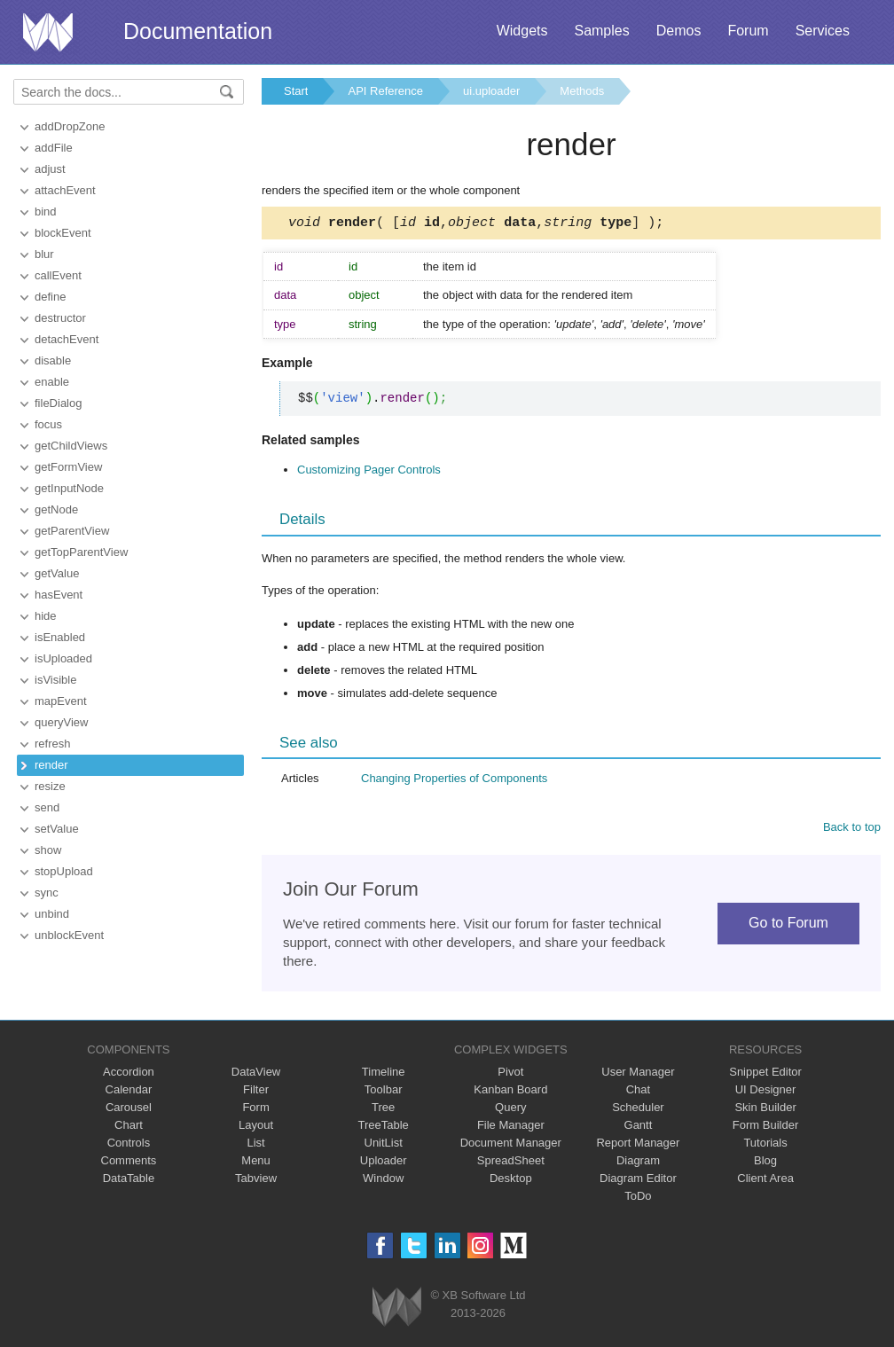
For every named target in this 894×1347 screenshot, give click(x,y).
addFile (54, 147)
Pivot (510, 1074)
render (51, 764)
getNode (56, 509)
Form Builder (765, 1127)
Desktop (511, 1180)
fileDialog (58, 403)
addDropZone (70, 126)
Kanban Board (510, 1092)
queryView (61, 722)
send (47, 807)
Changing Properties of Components (454, 780)
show (48, 850)
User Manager (637, 1074)
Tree (383, 1109)
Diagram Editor (638, 1180)
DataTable (129, 1180)
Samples (601, 30)
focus (48, 424)
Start (296, 91)
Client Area (765, 1180)
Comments (129, 1163)
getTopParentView (81, 552)
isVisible (55, 679)
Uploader (383, 1163)
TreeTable (383, 1127)
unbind (52, 913)
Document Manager (510, 1145)
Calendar (129, 1092)
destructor (60, 318)
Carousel (129, 1109)
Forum (747, 30)
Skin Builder (765, 1109)
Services (823, 30)
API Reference (385, 91)
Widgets (522, 30)
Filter (256, 1092)
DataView (255, 1074)
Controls (128, 1145)
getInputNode (69, 488)
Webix (396, 1309)
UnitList (384, 1145)
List (255, 1145)
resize (50, 786)
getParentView (72, 530)
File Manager (511, 1127)
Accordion (128, 1074)
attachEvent (65, 190)
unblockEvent (69, 935)
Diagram (638, 1163)
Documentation (197, 31)
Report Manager (637, 1145)
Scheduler (638, 1109)
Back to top (852, 829)
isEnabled (60, 637)
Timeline (383, 1074)
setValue (57, 828)
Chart (128, 1127)
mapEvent (61, 701)
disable (53, 360)
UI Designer (765, 1092)
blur (44, 254)
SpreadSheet (511, 1163)
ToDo (637, 1198)
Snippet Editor (765, 1074)
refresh (52, 743)
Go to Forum (788, 925)
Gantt (638, 1127)
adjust (50, 169)
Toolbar (384, 1092)
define (50, 296)
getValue (57, 573)
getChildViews (71, 445)
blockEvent (63, 232)
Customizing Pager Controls (369, 472)
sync (47, 892)
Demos (679, 30)
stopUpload (64, 871)
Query (510, 1109)
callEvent (58, 275)
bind (46, 211)
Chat (638, 1092)
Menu (256, 1163)
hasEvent (58, 594)
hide (46, 616)
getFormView (68, 467)
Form (255, 1109)
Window (383, 1180)
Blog (765, 1163)
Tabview (256, 1180)
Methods (582, 91)
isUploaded (63, 658)
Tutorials (765, 1145)
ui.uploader (491, 91)
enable (52, 381)
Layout (256, 1127)
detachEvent (66, 339)
